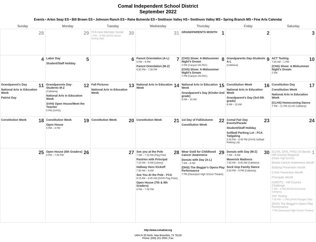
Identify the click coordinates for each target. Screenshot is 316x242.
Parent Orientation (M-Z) (153, 66)
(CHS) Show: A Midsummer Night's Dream (200, 60)
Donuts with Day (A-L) (197, 159)
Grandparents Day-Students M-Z (59, 86)
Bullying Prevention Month (289, 167)
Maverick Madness (239, 159)
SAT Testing (279, 196)
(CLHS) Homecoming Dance (291, 102)
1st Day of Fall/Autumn (197, 119)
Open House (54, 124)
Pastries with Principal (151, 159)
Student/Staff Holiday (61, 63)
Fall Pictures (100, 84)
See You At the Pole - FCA (154, 174)
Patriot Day (9, 97)
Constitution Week (239, 84)
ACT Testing (280, 58)
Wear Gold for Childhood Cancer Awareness (199, 153)
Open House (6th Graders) (64, 151)
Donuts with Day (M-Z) (242, 151)
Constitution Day (283, 84)
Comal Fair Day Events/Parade (237, 121)
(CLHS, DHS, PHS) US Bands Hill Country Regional (291, 153)
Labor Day (53, 58)
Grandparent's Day (14, 84)
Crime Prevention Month (287, 172)
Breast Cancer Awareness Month (293, 162)
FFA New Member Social (107, 32)
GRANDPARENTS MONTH (199, 32)
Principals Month (282, 177)
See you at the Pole (149, 151)
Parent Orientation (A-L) (152, 58)
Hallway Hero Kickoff (150, 167)
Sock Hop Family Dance (243, 167)
